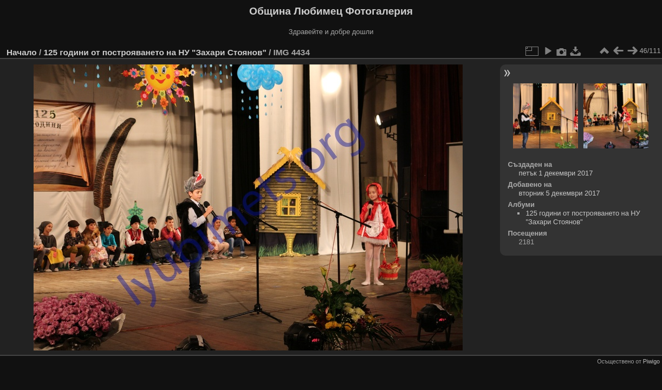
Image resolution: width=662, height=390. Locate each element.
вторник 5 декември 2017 (559, 193)
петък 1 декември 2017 (556, 173)
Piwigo (651, 361)
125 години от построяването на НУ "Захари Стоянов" (154, 52)
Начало (22, 52)
